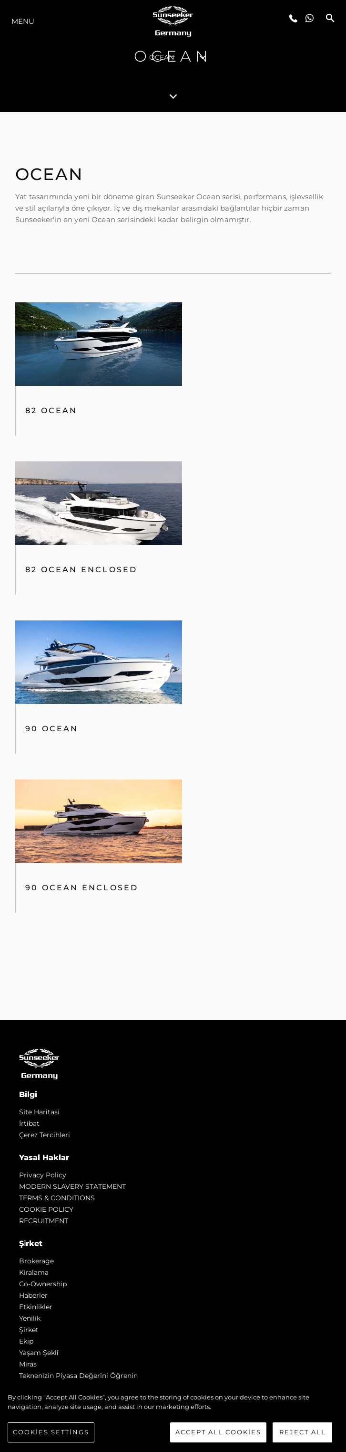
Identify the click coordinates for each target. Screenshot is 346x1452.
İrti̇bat (29, 1123)
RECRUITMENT (43, 1221)
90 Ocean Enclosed (81, 887)
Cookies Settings (51, 1432)
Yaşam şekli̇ (39, 1352)
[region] (173, 1417)
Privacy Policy (42, 1175)
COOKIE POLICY (46, 1209)
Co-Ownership (43, 1284)
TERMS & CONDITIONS (57, 1198)
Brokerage (36, 1261)
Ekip (26, 1341)
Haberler (33, 1295)
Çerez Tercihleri (44, 1135)
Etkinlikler (35, 1307)
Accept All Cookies (218, 1432)
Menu (22, 21)
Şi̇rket (29, 1329)
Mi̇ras (28, 1364)
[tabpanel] (173, 566)
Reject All (302, 1432)
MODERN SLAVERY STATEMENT (72, 1186)
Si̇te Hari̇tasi (39, 1112)
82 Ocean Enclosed (81, 569)
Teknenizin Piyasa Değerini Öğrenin (78, 1375)
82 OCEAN (51, 410)
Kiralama (34, 1272)
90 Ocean (52, 728)
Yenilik (30, 1318)
